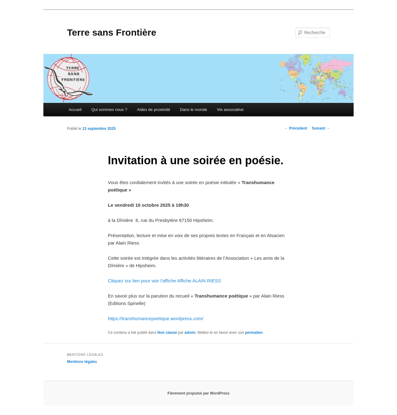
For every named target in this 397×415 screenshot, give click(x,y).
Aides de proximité (153, 109)
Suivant (321, 128)
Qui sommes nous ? (109, 109)
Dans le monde (193, 109)
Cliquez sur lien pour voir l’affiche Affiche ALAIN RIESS (164, 280)
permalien (254, 332)
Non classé (167, 332)
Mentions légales (82, 362)
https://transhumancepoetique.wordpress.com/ (155, 318)
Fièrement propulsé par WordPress (198, 393)
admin (190, 332)
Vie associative (230, 109)
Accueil (75, 109)
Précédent (295, 128)
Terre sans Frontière (111, 32)
